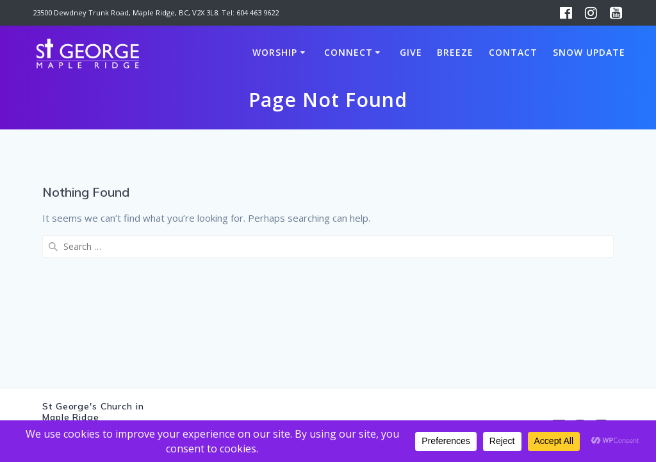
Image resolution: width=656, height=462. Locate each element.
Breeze (455, 52)
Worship (274, 52)
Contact (513, 52)
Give (411, 52)
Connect (348, 52)
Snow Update (589, 52)
